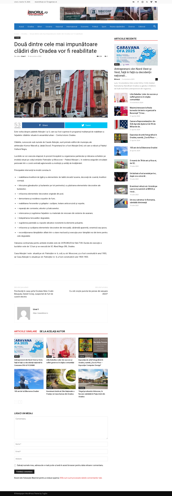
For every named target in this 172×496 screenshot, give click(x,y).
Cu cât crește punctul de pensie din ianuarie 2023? (88, 292)
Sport (104, 26)
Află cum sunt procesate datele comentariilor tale (81, 478)
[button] (154, 26)
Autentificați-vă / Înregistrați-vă (46, 2)
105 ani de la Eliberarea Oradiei (26, 391)
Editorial (142, 26)
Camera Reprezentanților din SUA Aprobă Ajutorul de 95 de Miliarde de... (143, 124)
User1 (23, 56)
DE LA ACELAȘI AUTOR (52, 331)
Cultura (81, 356)
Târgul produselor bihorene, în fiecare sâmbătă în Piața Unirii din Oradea (91, 394)
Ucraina (49, 26)
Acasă (21, 26)
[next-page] (20, 402)
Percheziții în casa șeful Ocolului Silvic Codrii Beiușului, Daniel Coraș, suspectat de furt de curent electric (33, 294)
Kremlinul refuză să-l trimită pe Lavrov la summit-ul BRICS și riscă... (143, 189)
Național (59, 26)
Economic (85, 26)
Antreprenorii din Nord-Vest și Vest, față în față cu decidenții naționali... (133, 72)
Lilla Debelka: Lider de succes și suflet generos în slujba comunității (144, 97)
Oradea (31, 26)
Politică (95, 26)
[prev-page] (16, 402)
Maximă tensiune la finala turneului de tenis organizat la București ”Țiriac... (143, 110)
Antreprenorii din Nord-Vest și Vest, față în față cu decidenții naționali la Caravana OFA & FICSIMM (28, 362)
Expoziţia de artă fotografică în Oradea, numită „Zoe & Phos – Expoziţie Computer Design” (90, 362)
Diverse (131, 26)
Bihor (40, 26)
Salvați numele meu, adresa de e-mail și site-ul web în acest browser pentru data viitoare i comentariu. (60, 465)
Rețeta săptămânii (117, 26)
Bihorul (117, 79)
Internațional (72, 26)
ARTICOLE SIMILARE (25, 331)
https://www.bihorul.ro (40, 313)
